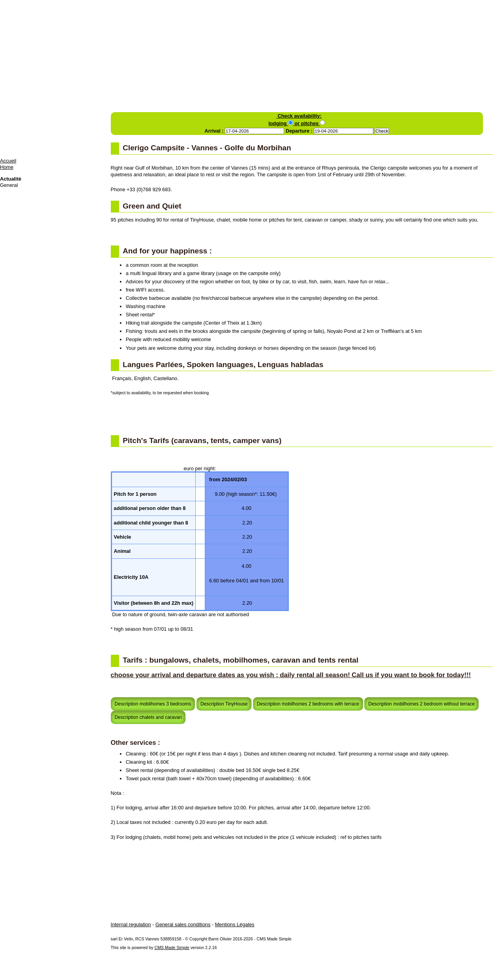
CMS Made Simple (171, 947)
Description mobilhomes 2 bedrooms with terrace (308, 704)
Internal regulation (131, 924)
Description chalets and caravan (148, 717)
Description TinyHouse (224, 704)
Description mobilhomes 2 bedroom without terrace (421, 704)
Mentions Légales (234, 924)
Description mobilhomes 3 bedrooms (153, 704)
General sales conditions (182, 924)
